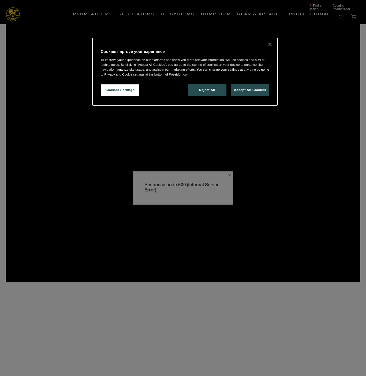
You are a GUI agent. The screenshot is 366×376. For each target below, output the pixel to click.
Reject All (207, 90)
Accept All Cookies (250, 90)
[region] (185, 71)
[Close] (270, 44)
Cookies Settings (120, 90)
